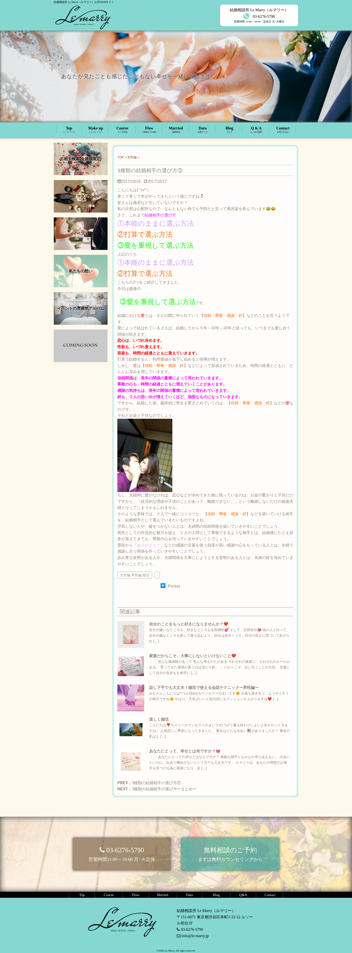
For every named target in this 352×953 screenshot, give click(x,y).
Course (122, 129)
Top (69, 129)
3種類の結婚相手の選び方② (156, 783)
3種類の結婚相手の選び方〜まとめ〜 (164, 789)
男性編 (136, 575)
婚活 (146, 575)
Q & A (256, 129)
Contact (283, 129)
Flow (149, 129)
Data (202, 129)
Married (176, 129)
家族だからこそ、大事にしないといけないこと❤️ (192, 656)
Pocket (174, 586)
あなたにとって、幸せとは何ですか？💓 (184, 751)
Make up (95, 129)
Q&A (243, 895)
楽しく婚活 (159, 719)
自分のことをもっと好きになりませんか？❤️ (188, 624)
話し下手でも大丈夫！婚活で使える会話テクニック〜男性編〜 (204, 687)
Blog (229, 129)
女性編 (125, 575)
